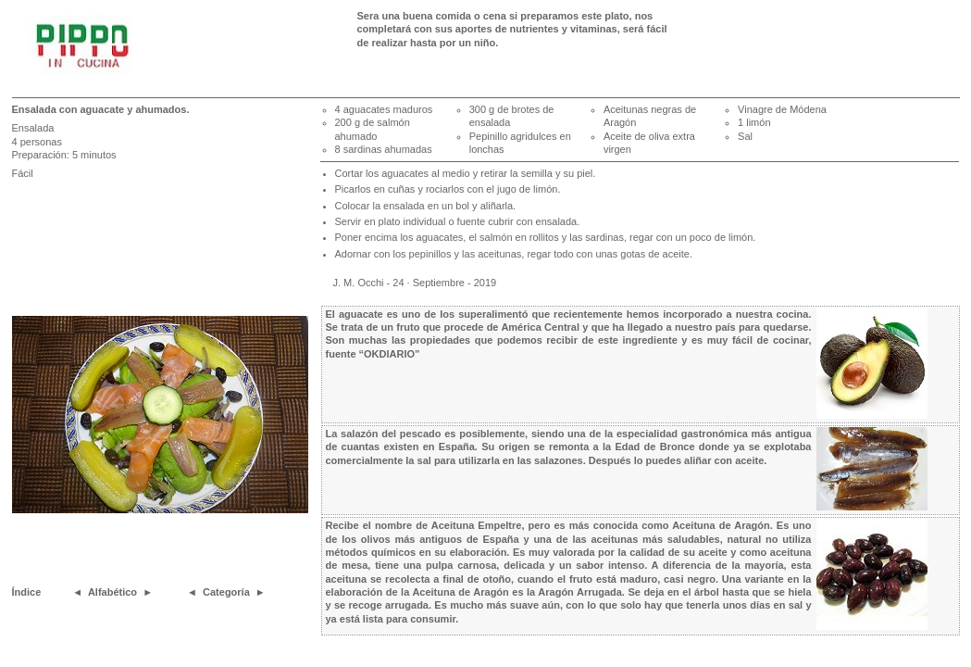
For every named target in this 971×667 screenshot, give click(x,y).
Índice (27, 592)
